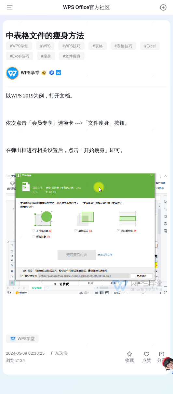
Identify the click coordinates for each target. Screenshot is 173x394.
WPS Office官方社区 (86, 7)
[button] (163, 7)
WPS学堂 (41, 72)
